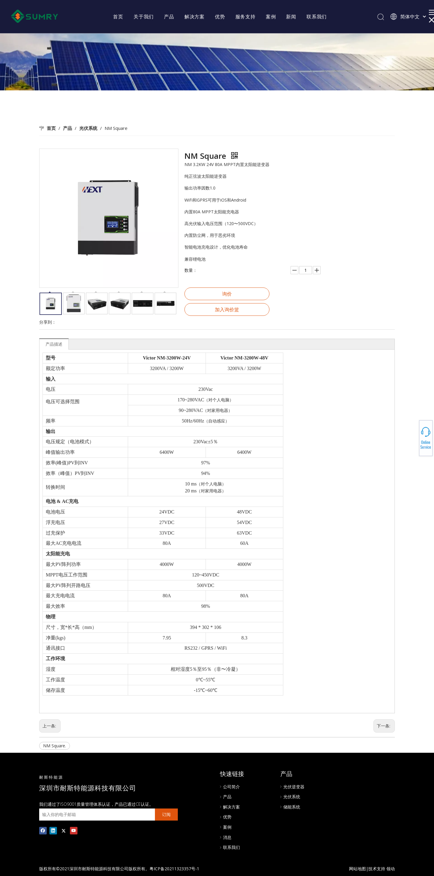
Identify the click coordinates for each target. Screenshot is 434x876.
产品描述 (54, 344)
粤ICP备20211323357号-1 (174, 868)
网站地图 (357, 868)
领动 (390, 868)
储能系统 (291, 807)
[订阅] (166, 814)
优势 (220, 16)
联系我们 (317, 16)
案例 (271, 16)
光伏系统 (291, 796)
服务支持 (245, 16)
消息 (227, 837)
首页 (118, 16)
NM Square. (54, 746)
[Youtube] (73, 830)
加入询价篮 (227, 309)
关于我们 (144, 16)
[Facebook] (43, 830)
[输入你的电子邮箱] (95, 814)
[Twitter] (63, 830)
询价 (227, 293)
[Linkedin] (53, 830)
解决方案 (194, 16)
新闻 (291, 16)
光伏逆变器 (293, 787)
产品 (169, 16)
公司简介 (231, 787)
